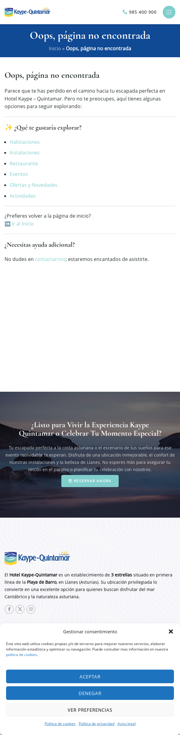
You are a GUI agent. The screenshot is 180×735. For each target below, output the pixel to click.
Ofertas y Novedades (33, 185)
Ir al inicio (23, 223)
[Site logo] (27, 11)
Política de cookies (60, 723)
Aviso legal (126, 723)
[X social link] (20, 609)
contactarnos (50, 259)
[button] (171, 631)
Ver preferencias (90, 710)
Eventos (19, 174)
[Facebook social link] (9, 609)
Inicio (55, 48)
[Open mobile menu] (169, 12)
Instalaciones (25, 152)
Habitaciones (25, 142)
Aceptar (90, 677)
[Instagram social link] (31, 609)
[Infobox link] (140, 12)
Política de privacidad (96, 723)
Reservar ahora (90, 480)
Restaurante (24, 163)
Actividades (23, 196)
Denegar (90, 693)
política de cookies (21, 654)
